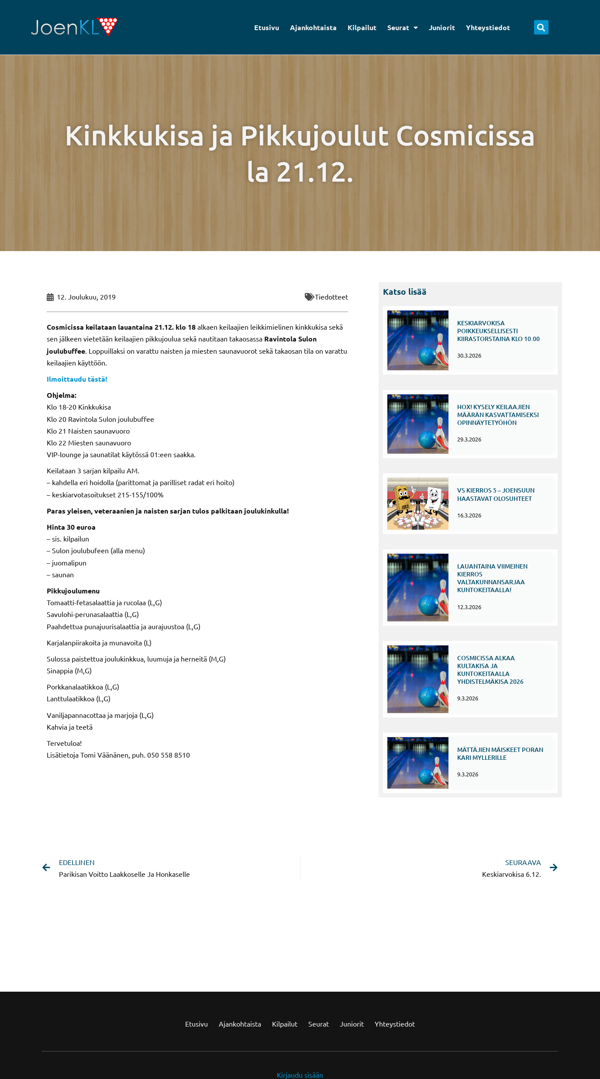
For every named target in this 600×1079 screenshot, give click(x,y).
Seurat (402, 27)
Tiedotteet (331, 296)
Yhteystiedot (488, 27)
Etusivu (266, 27)
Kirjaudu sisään (300, 1051)
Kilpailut (362, 27)
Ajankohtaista (313, 27)
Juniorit (442, 27)
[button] (541, 27)
